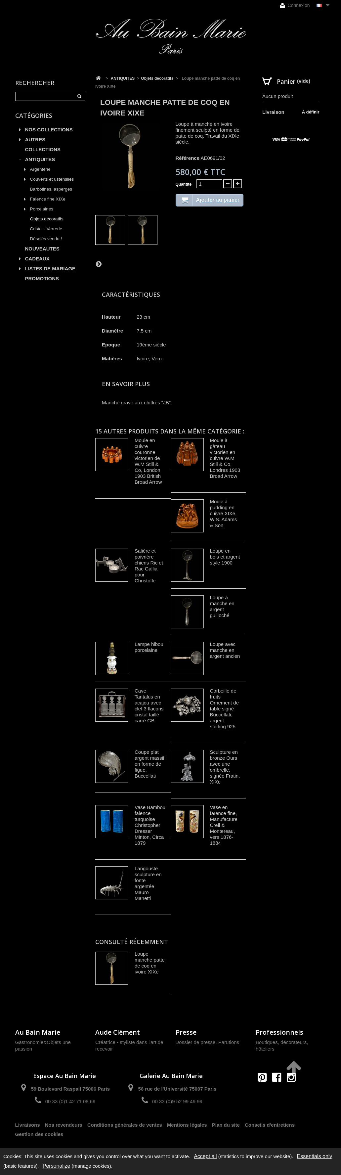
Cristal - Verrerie (46, 228)
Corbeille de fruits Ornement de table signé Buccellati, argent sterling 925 (224, 708)
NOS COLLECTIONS (49, 129)
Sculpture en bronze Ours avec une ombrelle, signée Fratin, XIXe (225, 767)
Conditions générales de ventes (124, 1125)
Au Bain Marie (37, 1032)
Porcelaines (42, 208)
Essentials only (314, 1156)
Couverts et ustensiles (52, 179)
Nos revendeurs (63, 1125)
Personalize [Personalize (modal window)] (56, 1166)
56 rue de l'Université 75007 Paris (177, 1089)
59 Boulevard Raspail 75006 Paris (70, 1089)
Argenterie (40, 169)
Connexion (295, 5)
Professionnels (279, 1032)
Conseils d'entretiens (270, 1125)
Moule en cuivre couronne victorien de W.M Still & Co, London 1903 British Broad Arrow (148, 461)
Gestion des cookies (39, 1134)
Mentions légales (187, 1125)
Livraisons (27, 1125)
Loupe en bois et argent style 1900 (225, 556)
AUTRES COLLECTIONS (43, 144)
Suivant (98, 263)
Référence (188, 158)
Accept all (205, 1156)
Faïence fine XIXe (47, 199)
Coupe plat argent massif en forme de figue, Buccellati (149, 764)
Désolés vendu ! (46, 238)
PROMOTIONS (42, 278)
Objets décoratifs (47, 218)
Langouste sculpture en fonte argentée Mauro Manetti (148, 883)
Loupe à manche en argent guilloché (222, 606)
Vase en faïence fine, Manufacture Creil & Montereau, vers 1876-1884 (223, 825)
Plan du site (226, 1125)
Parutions (228, 1042)
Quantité (184, 184)
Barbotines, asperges (51, 189)
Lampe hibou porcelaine (149, 647)
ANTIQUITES (40, 159)
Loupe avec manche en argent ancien (225, 650)
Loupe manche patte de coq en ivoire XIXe (150, 962)
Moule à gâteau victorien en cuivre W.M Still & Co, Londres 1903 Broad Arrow (225, 458)
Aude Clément (117, 1032)
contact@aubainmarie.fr (279, 1091)
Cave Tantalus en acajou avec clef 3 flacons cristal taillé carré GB (149, 705)
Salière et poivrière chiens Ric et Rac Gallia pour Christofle (149, 565)
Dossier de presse (196, 1042)
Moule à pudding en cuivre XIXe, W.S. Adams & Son (223, 513)
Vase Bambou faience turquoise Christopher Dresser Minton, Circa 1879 (150, 825)
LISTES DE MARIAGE (50, 268)
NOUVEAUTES (42, 248)
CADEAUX (37, 258)
